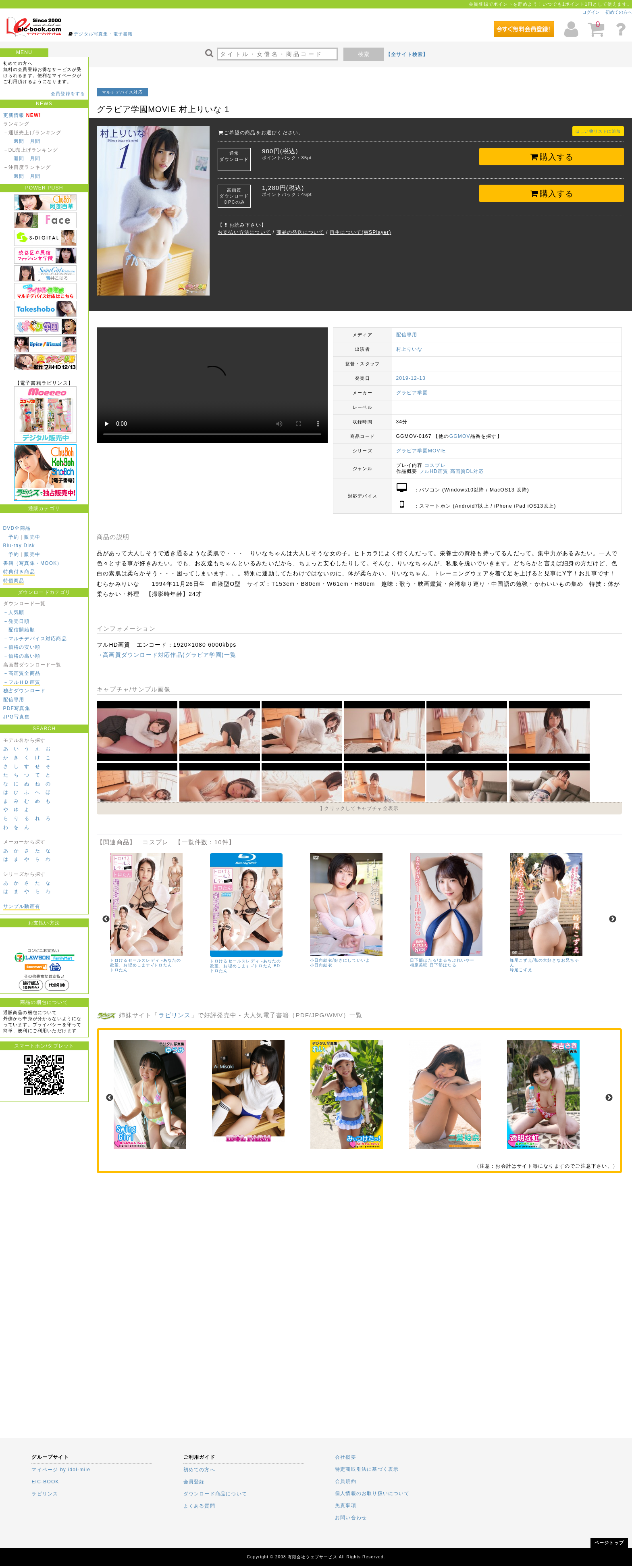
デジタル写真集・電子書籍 (103, 33)
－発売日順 (16, 621)
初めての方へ (618, 12)
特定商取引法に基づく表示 (367, 1469)
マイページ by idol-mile (60, 1469)
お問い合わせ (351, 1517)
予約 (13, 537)
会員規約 (345, 1481)
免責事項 (345, 1505)
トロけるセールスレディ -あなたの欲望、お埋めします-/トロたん (145, 962)
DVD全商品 (17, 528)
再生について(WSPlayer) (360, 232)
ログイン (591, 12)
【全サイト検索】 (407, 54)
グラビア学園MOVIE (421, 451)
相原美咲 (419, 965)
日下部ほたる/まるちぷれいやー (442, 960)
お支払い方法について (244, 232)
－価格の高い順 (21, 656)
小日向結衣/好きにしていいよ (340, 960)
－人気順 (14, 612)
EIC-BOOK (45, 1482)
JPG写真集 (16, 717)
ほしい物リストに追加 (598, 131)
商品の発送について (300, 232)
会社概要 (345, 1457)
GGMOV (459, 436)
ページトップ (609, 1542)
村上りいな (409, 349)
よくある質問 (199, 1506)
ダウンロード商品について (215, 1494)
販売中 (32, 537)
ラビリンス (174, 1015)
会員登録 (194, 1482)
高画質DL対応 (467, 471)
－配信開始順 (19, 630)
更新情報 (14, 115)
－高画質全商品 (21, 673)
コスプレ (435, 465)
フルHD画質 (434, 471)
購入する (551, 156)
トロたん (119, 970)
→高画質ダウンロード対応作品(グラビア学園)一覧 (166, 655)
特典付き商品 (19, 572)
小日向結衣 (321, 965)
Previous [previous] (106, 919)
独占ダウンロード (24, 690)
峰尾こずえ (521, 970)
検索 (363, 54)
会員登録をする (68, 93)
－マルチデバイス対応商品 (35, 638)
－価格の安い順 (21, 647)
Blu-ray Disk (19, 545)
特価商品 (14, 580)
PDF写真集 (16, 708)
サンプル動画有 (21, 906)
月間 (35, 141)
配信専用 (14, 699)
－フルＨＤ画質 (21, 682)
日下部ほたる (442, 965)
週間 (19, 141)
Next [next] (613, 919)
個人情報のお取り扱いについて (372, 1493)
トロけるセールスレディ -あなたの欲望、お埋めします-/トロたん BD (245, 963)
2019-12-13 (411, 378)
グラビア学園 (412, 393)
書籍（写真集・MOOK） (32, 563)
